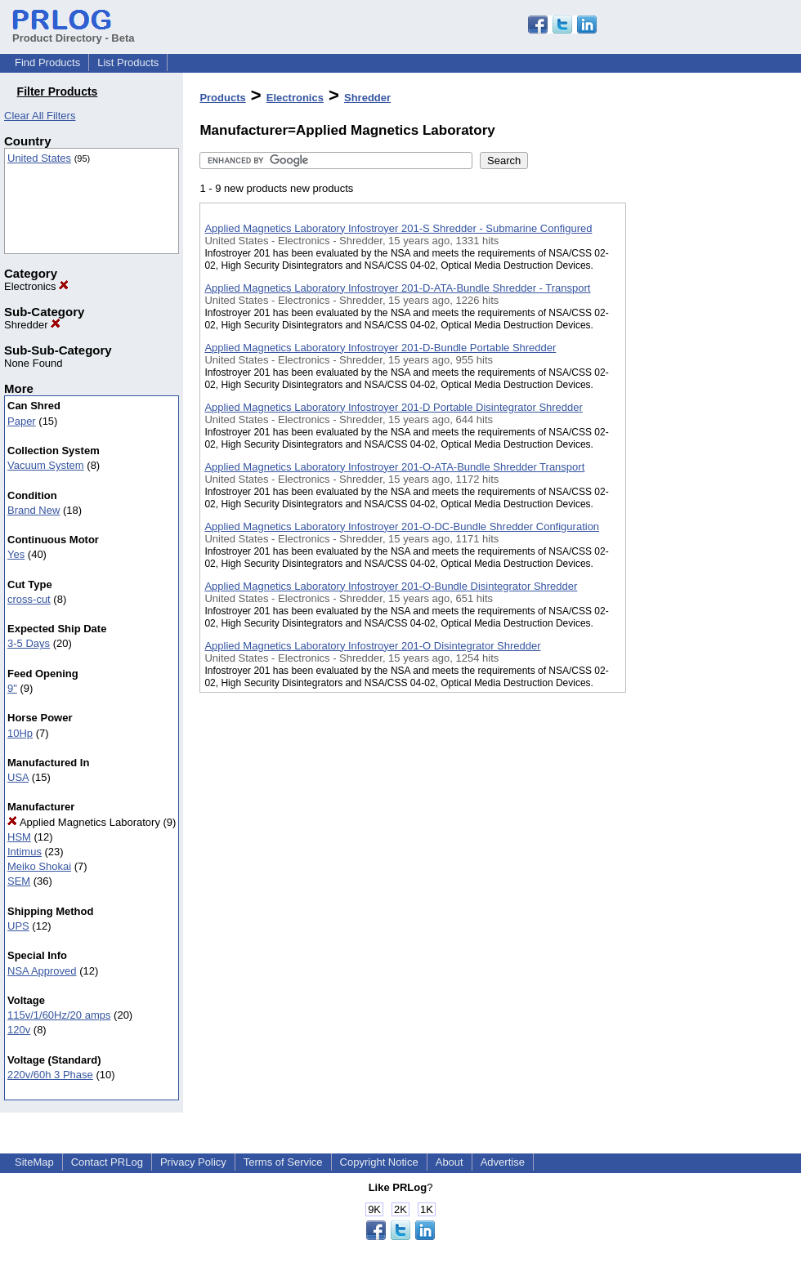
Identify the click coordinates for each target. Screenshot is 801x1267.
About (449, 1162)
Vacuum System (45, 465)
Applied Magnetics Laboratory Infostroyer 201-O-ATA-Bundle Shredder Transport (394, 467)
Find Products (47, 62)
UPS (18, 926)
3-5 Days (28, 643)
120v (18, 1030)
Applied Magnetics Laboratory (83, 822)
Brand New (33, 510)
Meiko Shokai (39, 866)
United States (39, 158)
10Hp (20, 733)
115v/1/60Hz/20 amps (58, 1015)
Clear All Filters (39, 115)
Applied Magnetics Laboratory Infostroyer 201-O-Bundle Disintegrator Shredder (390, 586)
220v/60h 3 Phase (50, 1074)
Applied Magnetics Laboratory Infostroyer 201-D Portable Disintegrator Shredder (393, 407)
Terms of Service (283, 1162)
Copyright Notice (379, 1162)
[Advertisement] (707, 424)
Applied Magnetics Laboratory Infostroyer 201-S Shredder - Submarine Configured (398, 228)
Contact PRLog (107, 1162)
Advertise (503, 1162)
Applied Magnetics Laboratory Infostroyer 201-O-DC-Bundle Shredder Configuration (401, 526)
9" (12, 688)
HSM (19, 837)
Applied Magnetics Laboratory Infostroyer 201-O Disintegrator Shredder (372, 646)
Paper (21, 421)
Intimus (24, 851)
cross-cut (29, 599)
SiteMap (34, 1162)
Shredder (32, 325)
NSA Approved (42, 971)
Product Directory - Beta (73, 32)
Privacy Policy (193, 1162)
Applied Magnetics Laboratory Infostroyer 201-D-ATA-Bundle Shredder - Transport (397, 288)
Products (222, 97)
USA (18, 777)
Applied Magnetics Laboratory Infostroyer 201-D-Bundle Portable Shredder (380, 347)
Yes (16, 554)
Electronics (36, 286)
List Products (128, 62)
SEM (18, 881)
